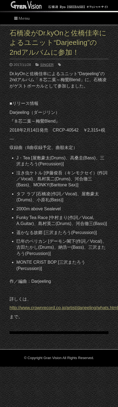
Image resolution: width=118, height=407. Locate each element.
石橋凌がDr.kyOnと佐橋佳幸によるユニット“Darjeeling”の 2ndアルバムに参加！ (58, 42)
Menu (22, 18)
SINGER (47, 65)
